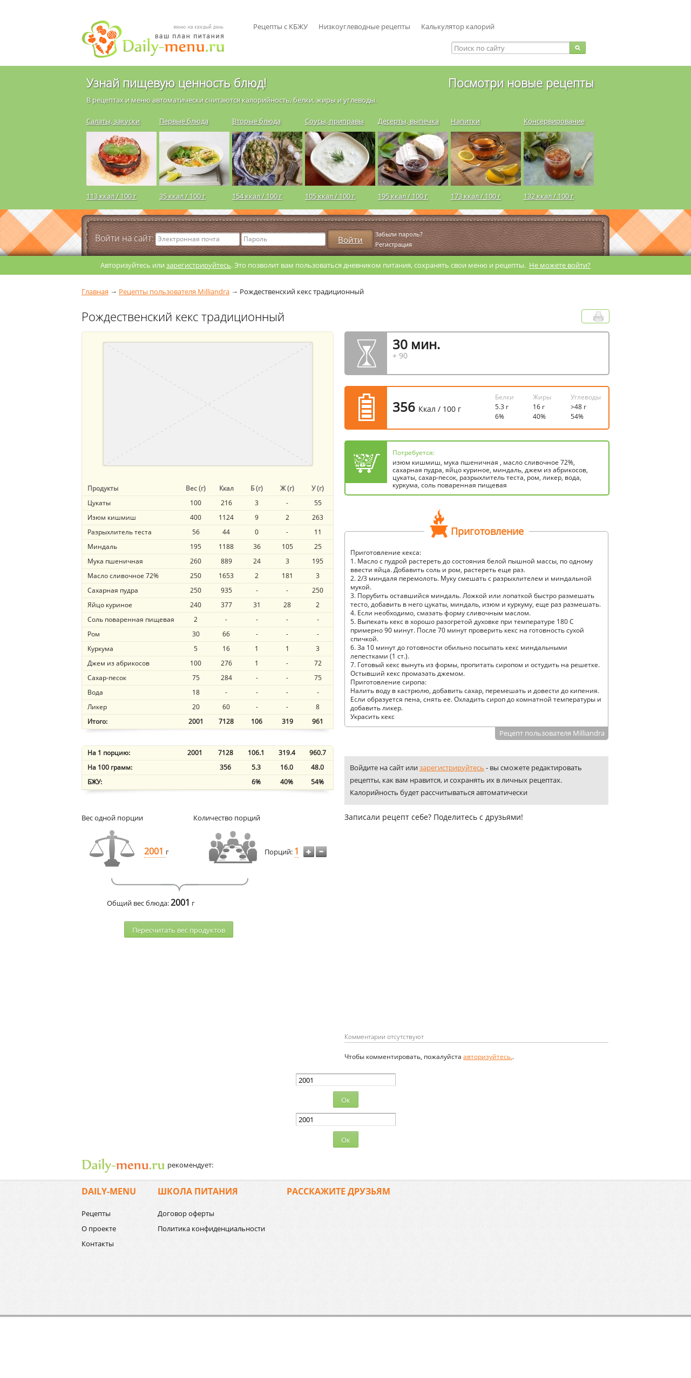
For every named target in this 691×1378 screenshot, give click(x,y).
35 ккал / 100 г (182, 196)
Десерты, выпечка (408, 121)
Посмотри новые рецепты (521, 82)
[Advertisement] (435, 944)
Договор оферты (186, 1213)
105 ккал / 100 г (330, 196)
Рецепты (96, 1213)
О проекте (99, 1228)
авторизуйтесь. (487, 1056)
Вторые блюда (256, 121)
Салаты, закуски (113, 121)
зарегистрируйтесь (198, 265)
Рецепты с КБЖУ (280, 26)
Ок (345, 1100)
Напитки (465, 121)
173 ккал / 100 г (476, 196)
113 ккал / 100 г (111, 196)
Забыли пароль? (399, 234)
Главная (95, 291)
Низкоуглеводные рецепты (364, 26)
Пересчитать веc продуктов (178, 930)
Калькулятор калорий (457, 26)
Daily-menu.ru (160, 39)
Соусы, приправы (334, 121)
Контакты (98, 1243)
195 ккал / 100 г (403, 196)
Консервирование (554, 121)
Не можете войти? (560, 265)
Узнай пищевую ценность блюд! (176, 82)
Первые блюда (183, 121)
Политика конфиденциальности (211, 1228)
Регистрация (393, 244)
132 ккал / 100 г (549, 196)
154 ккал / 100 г (257, 196)
